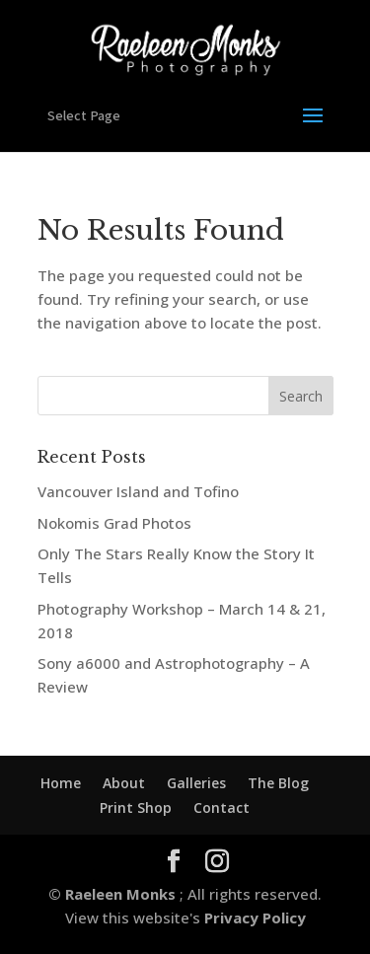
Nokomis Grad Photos (114, 523)
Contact (221, 807)
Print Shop (136, 807)
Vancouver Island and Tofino (138, 491)
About (124, 782)
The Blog (278, 782)
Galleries (196, 782)
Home (60, 782)
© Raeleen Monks (114, 894)
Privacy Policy (253, 917)
